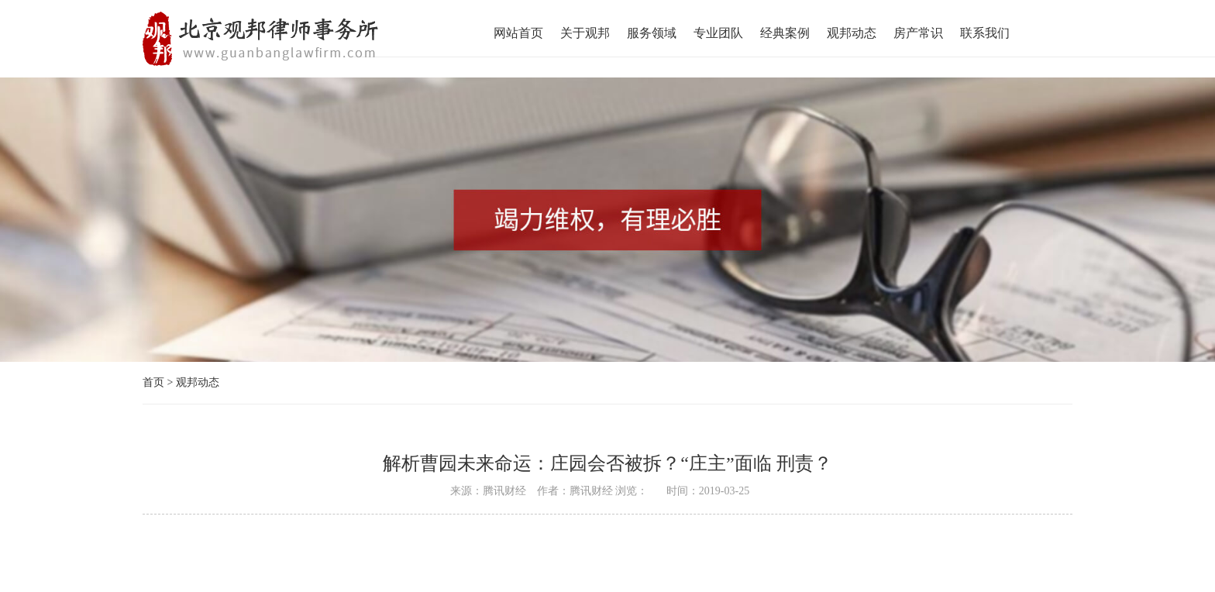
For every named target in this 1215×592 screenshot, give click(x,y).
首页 (153, 382)
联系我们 (985, 33)
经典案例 (785, 33)
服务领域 (651, 33)
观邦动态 (851, 33)
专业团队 (718, 33)
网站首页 (518, 33)
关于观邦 (585, 33)
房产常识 (918, 33)
